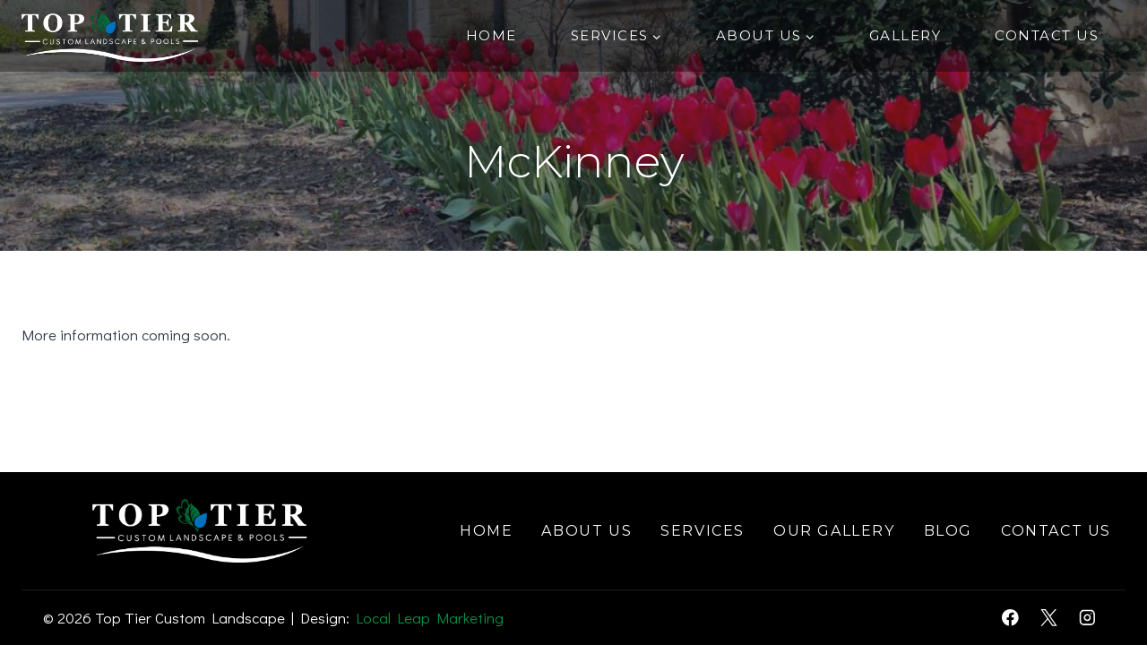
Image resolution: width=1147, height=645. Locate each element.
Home (491, 35)
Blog (948, 530)
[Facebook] (1010, 617)
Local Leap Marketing (430, 617)
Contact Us (1047, 35)
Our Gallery (834, 530)
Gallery (905, 35)
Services (702, 530)
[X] (1048, 617)
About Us (586, 530)
